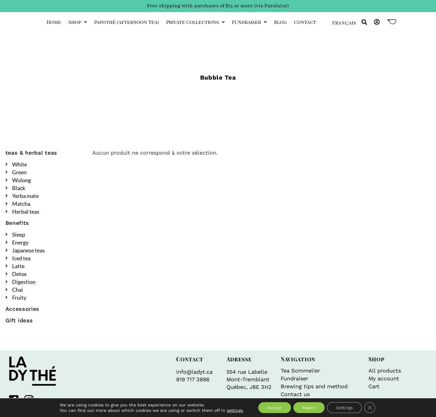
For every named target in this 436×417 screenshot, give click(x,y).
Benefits (17, 223)
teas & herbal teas (31, 152)
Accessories (22, 309)
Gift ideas (19, 320)
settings (235, 410)
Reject (308, 407)
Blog (280, 22)
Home (54, 22)
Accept (274, 407)
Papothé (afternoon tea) (126, 22)
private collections (195, 22)
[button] (364, 22)
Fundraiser (249, 22)
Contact (305, 22)
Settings (344, 407)
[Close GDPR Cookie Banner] (369, 407)
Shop (77, 22)
